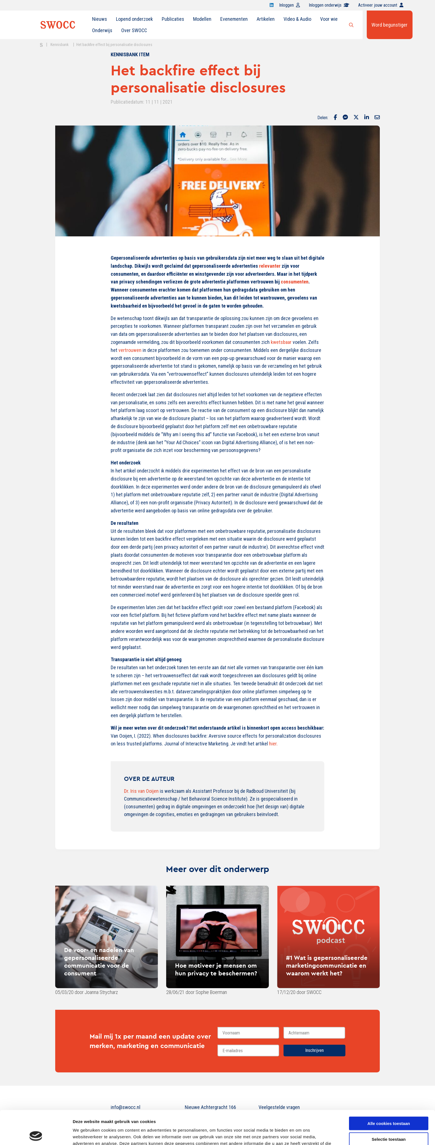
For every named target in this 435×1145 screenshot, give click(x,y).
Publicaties (173, 19)
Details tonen (300, 1134)
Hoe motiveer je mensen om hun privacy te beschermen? (216, 969)
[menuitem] (100, 19)
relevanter (269, 266)
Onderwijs (102, 30)
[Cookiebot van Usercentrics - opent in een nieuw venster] (36, 1134)
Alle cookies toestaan (388, 1089)
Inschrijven (314, 1050)
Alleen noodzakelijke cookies (389, 1120)
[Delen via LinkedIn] (366, 117)
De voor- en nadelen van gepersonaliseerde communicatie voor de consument (99, 961)
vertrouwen (129, 350)
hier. (273, 744)
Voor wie (329, 19)
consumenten (294, 282)
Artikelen (266, 19)
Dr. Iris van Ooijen (141, 791)
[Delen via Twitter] (356, 117)
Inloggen (289, 5)
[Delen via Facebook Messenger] (345, 117)
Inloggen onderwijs (329, 5)
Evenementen (234, 19)
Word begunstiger (389, 25)
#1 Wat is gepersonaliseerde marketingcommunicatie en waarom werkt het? (327, 965)
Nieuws (99, 19)
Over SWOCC (134, 30)
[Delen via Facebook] (335, 117)
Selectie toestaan (389, 1105)
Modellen (202, 19)
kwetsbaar (281, 342)
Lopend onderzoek (134, 19)
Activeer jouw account (380, 5)
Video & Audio (297, 19)
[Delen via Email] (377, 117)
